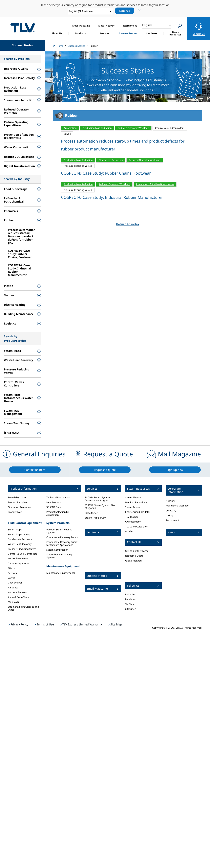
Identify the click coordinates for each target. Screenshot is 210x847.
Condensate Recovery (20, 539)
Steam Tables (132, 507)
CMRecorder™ (133, 521)
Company (171, 510)
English (147, 25)
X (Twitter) (130, 609)
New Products (54, 502)
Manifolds (13, 602)
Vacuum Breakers (18, 592)
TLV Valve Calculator (136, 526)
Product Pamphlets (18, 502)
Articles (129, 531)
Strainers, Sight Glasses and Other (23, 608)
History (170, 515)
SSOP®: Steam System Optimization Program (97, 499)
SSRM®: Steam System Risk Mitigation (100, 506)
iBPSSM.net (91, 513)
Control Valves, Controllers (22, 553)
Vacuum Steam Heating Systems (59, 531)
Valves (11, 578)
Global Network (133, 560)
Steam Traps (15, 529)
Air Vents (13, 587)
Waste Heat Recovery (20, 544)
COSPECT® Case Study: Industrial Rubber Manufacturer (112, 197)
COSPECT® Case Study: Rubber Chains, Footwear (106, 173)
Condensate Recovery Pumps (62, 537)
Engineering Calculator (137, 512)
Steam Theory (133, 497)
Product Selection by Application (57, 513)
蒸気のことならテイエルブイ (22, 28)
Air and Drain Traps (18, 597)
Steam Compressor (57, 549)
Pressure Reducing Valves (22, 549)
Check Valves (15, 582)
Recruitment (172, 520)
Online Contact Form (136, 551)
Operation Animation (19, 507)
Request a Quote (134, 555)
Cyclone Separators (19, 563)
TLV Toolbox (131, 517)
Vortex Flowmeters (18, 558)
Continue (124, 10)
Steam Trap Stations (19, 534)
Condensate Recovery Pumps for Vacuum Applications (62, 543)
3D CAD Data (53, 507)
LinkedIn (130, 594)
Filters (11, 568)
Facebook (130, 599)
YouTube (130, 604)
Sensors (12, 573)
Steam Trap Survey (95, 517)
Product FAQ (15, 512)
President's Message (177, 505)
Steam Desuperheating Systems (59, 556)
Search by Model (17, 497)
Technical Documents (58, 497)
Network (170, 500)
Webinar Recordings (136, 502)
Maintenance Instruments (60, 573)
